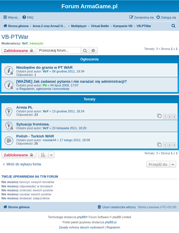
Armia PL (24, 107)
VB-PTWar (15, 37)
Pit (45, 85)
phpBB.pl (111, 222)
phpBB (81, 217)
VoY (25, 43)
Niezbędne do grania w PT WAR (44, 67)
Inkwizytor (37, 43)
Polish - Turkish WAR (35, 136)
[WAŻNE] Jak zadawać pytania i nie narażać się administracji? (71, 81)
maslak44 (49, 140)
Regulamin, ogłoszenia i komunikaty (44, 88)
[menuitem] (27, 17)
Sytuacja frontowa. (33, 124)
